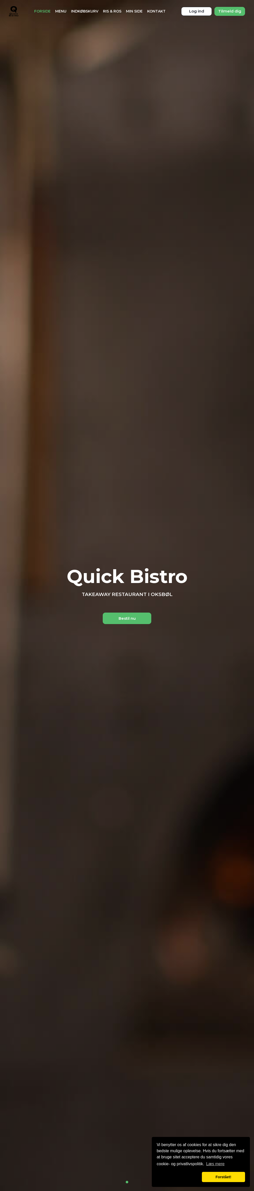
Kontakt (156, 11)
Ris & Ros (112, 11)
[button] (178, 1177)
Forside (42, 11)
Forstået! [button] (223, 1177)
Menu (60, 11)
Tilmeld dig (229, 11)
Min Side (134, 11)
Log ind (196, 11)
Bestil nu (127, 618)
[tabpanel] (127, 595)
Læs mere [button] (215, 1164)
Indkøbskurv (84, 11)
